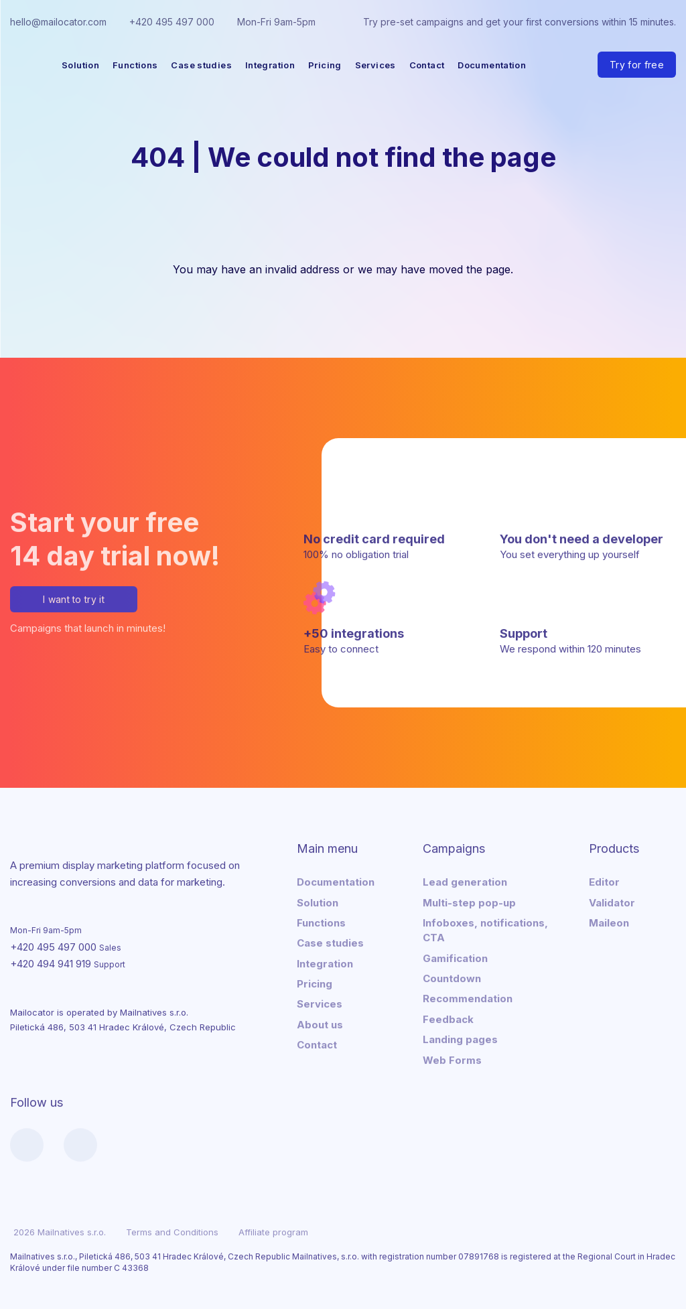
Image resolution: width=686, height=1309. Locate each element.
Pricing (325, 65)
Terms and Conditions (172, 1230)
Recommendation (467, 996)
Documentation (492, 65)
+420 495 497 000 (171, 21)
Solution (80, 65)
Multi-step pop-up (469, 900)
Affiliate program (273, 1230)
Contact (427, 65)
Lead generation (465, 880)
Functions (135, 65)
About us (320, 1022)
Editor (604, 880)
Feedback (448, 1016)
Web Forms (452, 1057)
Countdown (452, 976)
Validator (612, 900)
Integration (270, 65)
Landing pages (460, 1037)
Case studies (201, 65)
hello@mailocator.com (58, 21)
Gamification (455, 955)
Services (375, 65)
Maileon (609, 920)
